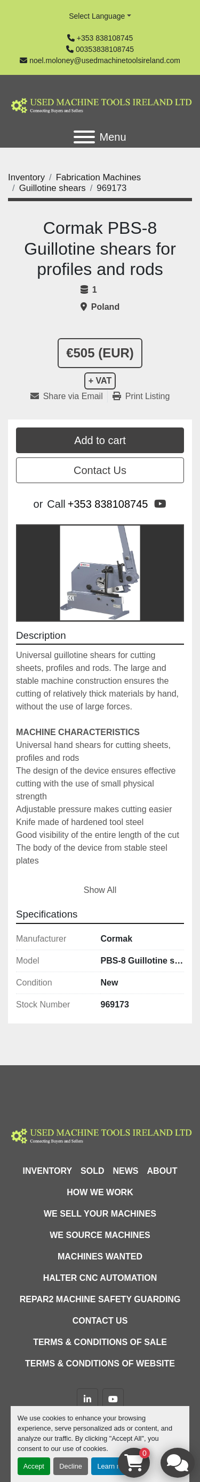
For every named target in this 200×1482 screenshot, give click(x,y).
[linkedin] (87, 1399)
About (162, 1170)
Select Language (97, 16)
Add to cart (100, 440)
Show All (100, 890)
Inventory (47, 1170)
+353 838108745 (105, 38)
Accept (33, 1466)
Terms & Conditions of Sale (100, 1342)
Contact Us (100, 470)
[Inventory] (26, 177)
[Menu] (84, 137)
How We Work (100, 1192)
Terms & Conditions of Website (100, 1363)
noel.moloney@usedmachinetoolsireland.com (104, 60)
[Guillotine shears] (52, 188)
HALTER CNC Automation (100, 1277)
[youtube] (160, 504)
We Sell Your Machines (100, 1213)
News (126, 1170)
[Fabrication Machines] (98, 177)
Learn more (114, 1466)
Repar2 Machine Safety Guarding (100, 1299)
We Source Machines (100, 1235)
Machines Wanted (100, 1256)
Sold (92, 1170)
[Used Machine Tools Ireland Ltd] (100, 1134)
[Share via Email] (69, 396)
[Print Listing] (141, 396)
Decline (70, 1466)
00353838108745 (105, 49)
